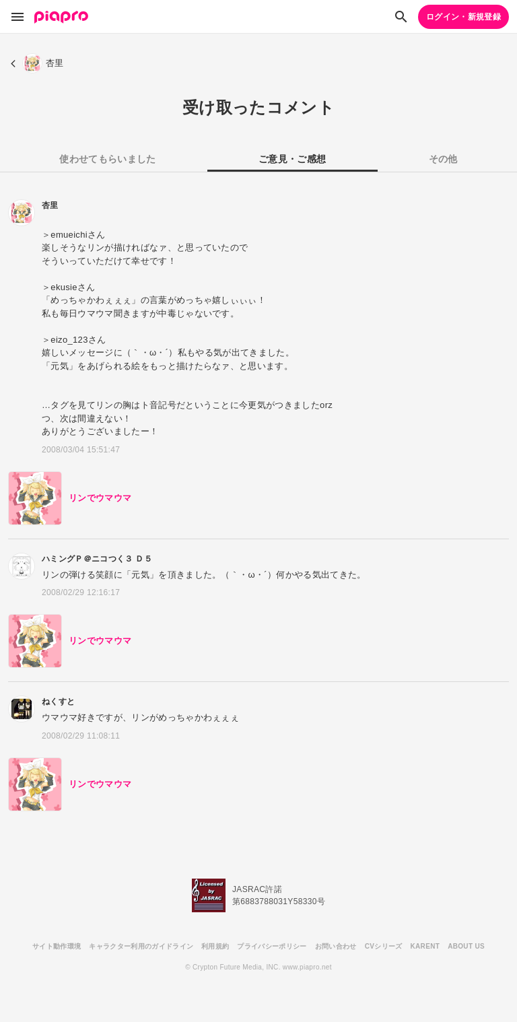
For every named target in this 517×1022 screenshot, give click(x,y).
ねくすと (58, 701)
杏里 (50, 205)
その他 (443, 159)
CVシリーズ (384, 946)
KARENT (425, 946)
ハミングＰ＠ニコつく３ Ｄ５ (97, 559)
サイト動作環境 (56, 946)
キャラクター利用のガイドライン (141, 946)
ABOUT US (466, 946)
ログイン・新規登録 (463, 17)
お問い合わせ (336, 946)
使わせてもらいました (107, 159)
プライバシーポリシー (271, 946)
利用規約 (215, 946)
